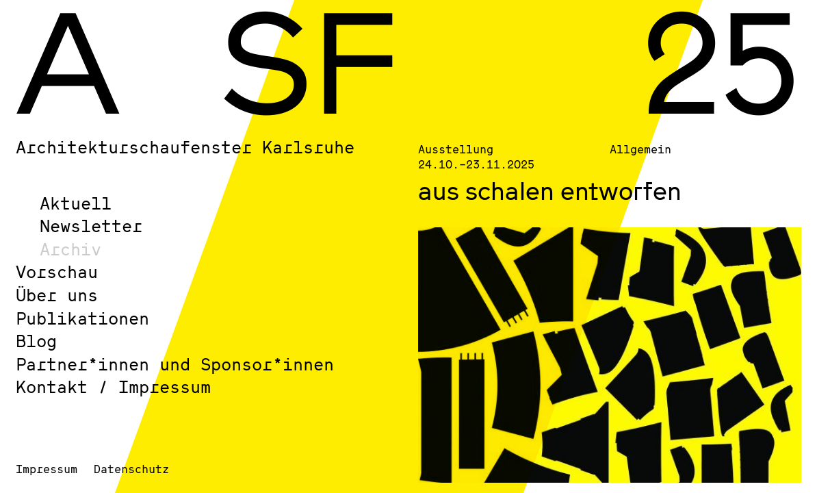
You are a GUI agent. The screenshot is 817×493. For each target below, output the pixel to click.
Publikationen (82, 318)
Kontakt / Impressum (113, 386)
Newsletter (91, 226)
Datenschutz (131, 468)
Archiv (70, 249)
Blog (36, 341)
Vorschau (57, 271)
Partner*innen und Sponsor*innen (175, 364)
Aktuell (76, 203)
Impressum (46, 468)
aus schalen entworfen (550, 190)
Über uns (57, 295)
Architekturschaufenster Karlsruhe (185, 147)
